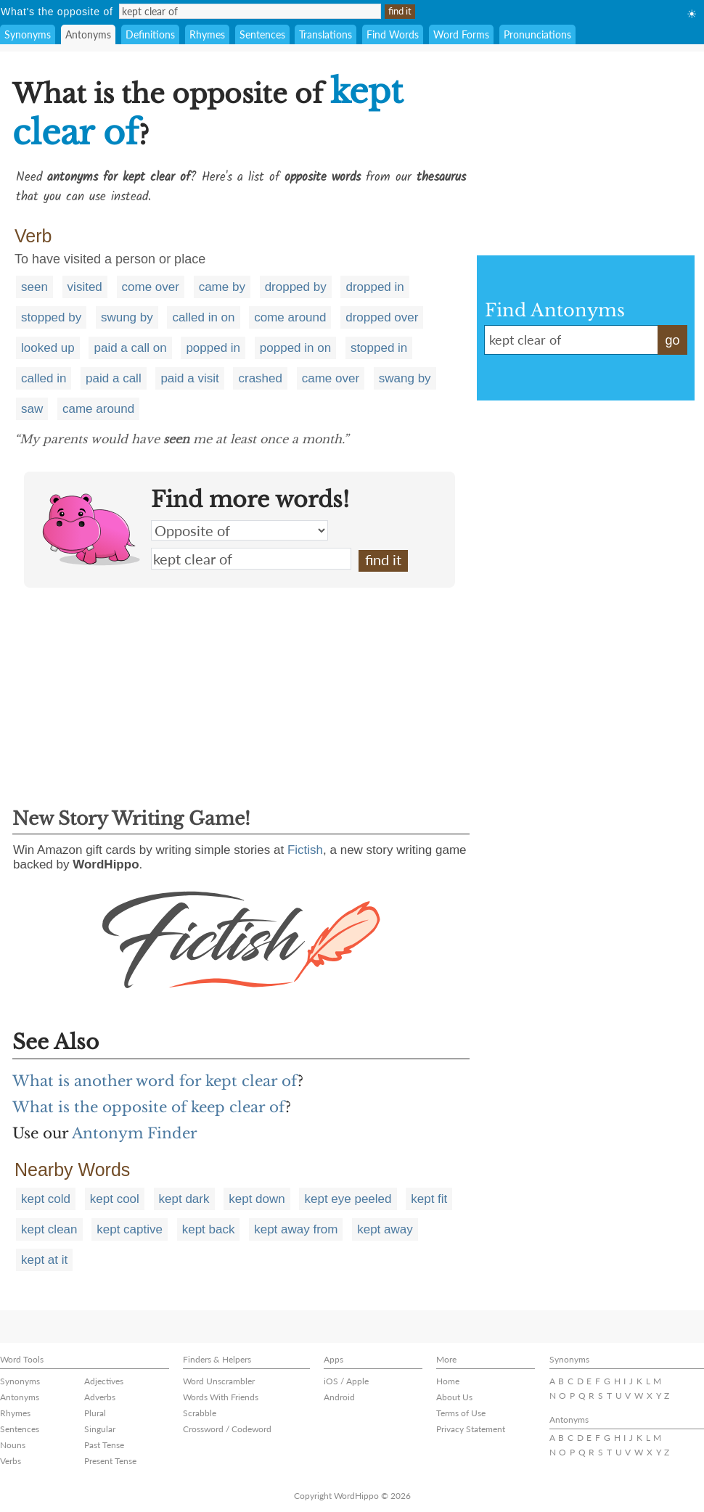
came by (222, 287)
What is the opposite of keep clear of (148, 1107)
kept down (257, 1199)
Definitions (150, 34)
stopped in (379, 348)
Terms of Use (461, 1413)
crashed (260, 378)
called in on (203, 317)
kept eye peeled (347, 1199)
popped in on (295, 348)
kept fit (429, 1199)
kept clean (49, 1229)
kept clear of (251, 559)
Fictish (305, 850)
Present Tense (110, 1460)
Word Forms (461, 34)
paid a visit (189, 378)
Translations (325, 34)
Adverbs (99, 1397)
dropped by (296, 287)
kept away (385, 1229)
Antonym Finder (134, 1133)
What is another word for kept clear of (155, 1081)
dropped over (381, 317)
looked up (48, 348)
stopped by (51, 317)
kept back (208, 1229)
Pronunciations (537, 34)
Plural (95, 1413)
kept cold (45, 1199)
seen (34, 287)
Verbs (10, 1460)
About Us (454, 1397)
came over (330, 378)
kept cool (114, 1199)
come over (150, 287)
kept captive (130, 1229)
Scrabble (199, 1413)
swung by (127, 317)
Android (339, 1397)
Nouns (12, 1444)
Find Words (393, 34)
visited (84, 287)
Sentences (262, 34)
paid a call (114, 378)
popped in (213, 348)
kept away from (295, 1229)
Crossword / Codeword (227, 1428)
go (672, 340)
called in (43, 378)
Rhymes (207, 34)
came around (98, 409)
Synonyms (27, 34)
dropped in (374, 287)
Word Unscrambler (219, 1381)
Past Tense (104, 1444)
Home (447, 1381)
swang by (405, 378)
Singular (99, 1428)
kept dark (184, 1199)
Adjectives (103, 1381)
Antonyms (88, 34)
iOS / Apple (346, 1381)
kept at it (44, 1260)
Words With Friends (220, 1397)
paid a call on (130, 348)
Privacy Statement (470, 1428)
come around (290, 317)
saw (32, 409)
